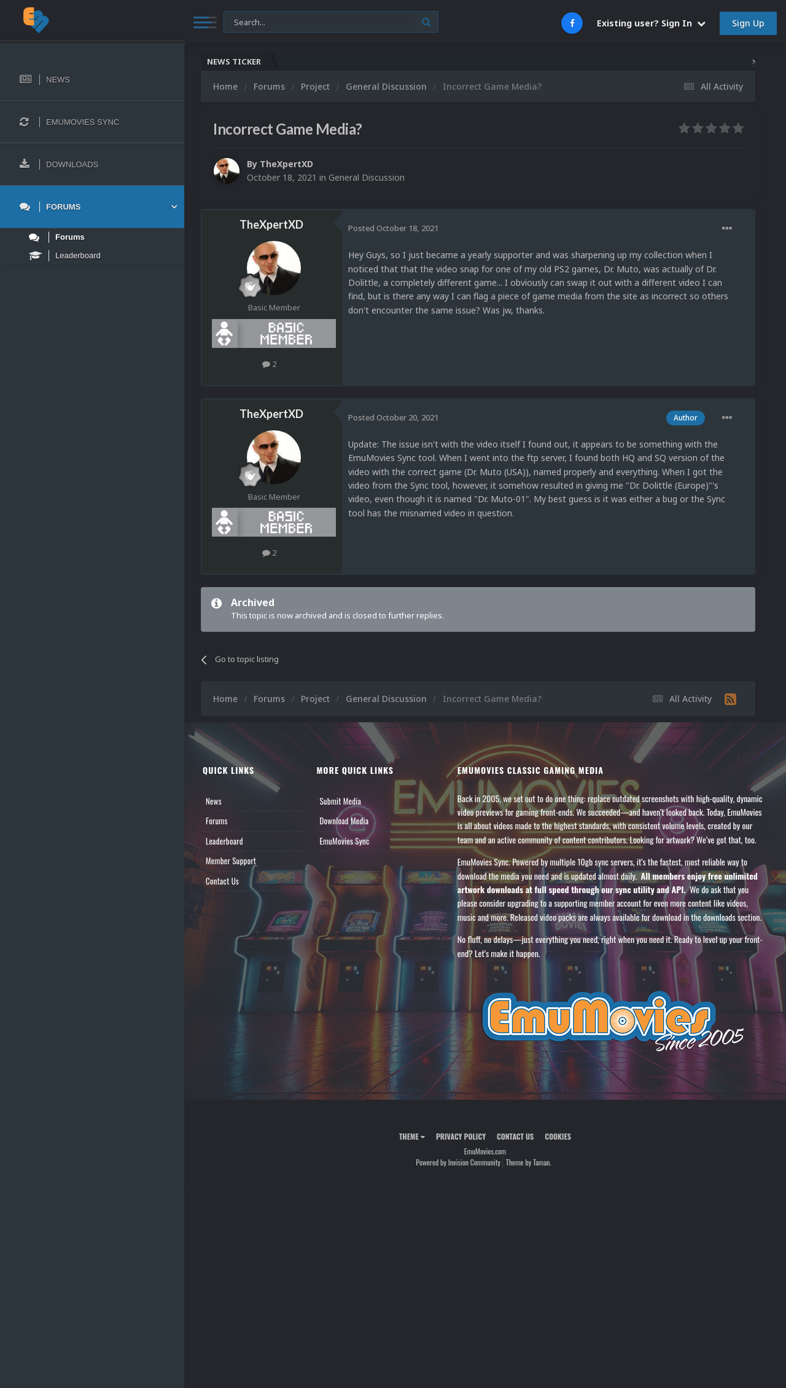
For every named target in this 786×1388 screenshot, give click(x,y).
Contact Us (222, 881)
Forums (217, 820)
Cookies (558, 1136)
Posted (393, 228)
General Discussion (367, 177)
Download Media (343, 820)
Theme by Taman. (528, 1162)
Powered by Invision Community (458, 1162)
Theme (412, 1136)
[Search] (331, 22)
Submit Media (340, 801)
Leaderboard (224, 841)
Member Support (231, 860)
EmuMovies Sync (344, 841)
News (214, 801)
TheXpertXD (286, 164)
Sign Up (748, 23)
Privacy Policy (461, 1136)
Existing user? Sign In (651, 23)
